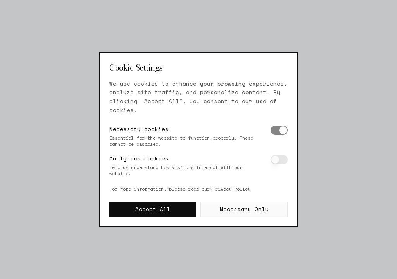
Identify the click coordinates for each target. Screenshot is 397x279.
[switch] (279, 130)
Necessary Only (244, 209)
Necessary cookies (139, 129)
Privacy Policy (231, 189)
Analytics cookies (139, 158)
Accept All (152, 209)
